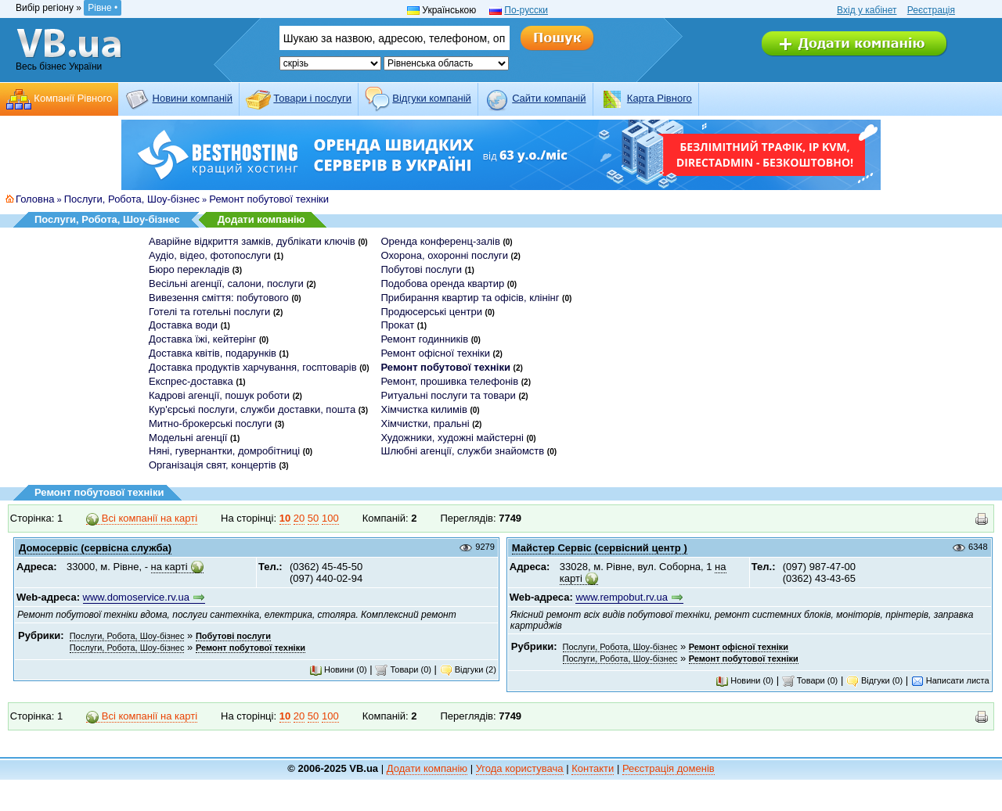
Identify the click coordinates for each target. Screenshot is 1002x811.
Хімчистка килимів (423, 409)
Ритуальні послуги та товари (447, 395)
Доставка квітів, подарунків (212, 353)
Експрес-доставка (191, 381)
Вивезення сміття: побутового (219, 297)
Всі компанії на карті (141, 518)
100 (330, 518)
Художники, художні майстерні (451, 437)
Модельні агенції (188, 437)
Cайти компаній (549, 98)
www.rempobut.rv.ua (621, 597)
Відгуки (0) (874, 680)
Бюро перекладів (189, 269)
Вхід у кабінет (866, 10)
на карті (169, 566)
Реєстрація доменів (668, 768)
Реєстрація (931, 10)
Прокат (397, 325)
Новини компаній (192, 98)
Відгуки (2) (468, 669)
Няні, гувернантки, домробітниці (224, 451)
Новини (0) (338, 669)
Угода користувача (520, 768)
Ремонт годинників (424, 339)
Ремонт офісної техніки (434, 353)
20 (299, 518)
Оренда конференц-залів (439, 241)
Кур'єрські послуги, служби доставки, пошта (252, 409)
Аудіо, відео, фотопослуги (210, 255)
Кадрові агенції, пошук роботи (219, 395)
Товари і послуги (312, 98)
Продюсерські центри (430, 312)
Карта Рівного (659, 98)
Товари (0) (403, 669)
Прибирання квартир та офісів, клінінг (469, 297)
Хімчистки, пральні (424, 423)
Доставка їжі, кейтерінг (202, 339)
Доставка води (183, 325)
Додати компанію (261, 219)
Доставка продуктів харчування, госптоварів (253, 367)
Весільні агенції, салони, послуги (226, 283)
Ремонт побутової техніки (269, 199)
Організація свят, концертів (212, 465)
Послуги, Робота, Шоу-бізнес (132, 199)
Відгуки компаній (431, 98)
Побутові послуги (421, 269)
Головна (35, 199)
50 (313, 518)
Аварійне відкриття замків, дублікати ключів (252, 241)
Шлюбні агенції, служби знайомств (462, 451)
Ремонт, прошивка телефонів (449, 381)
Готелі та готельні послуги (209, 312)
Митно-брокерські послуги (210, 423)
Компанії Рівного (73, 98)
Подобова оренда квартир (442, 283)
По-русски (526, 10)
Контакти (592, 768)
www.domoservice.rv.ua (136, 597)
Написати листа (950, 680)
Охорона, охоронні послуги (444, 255)
